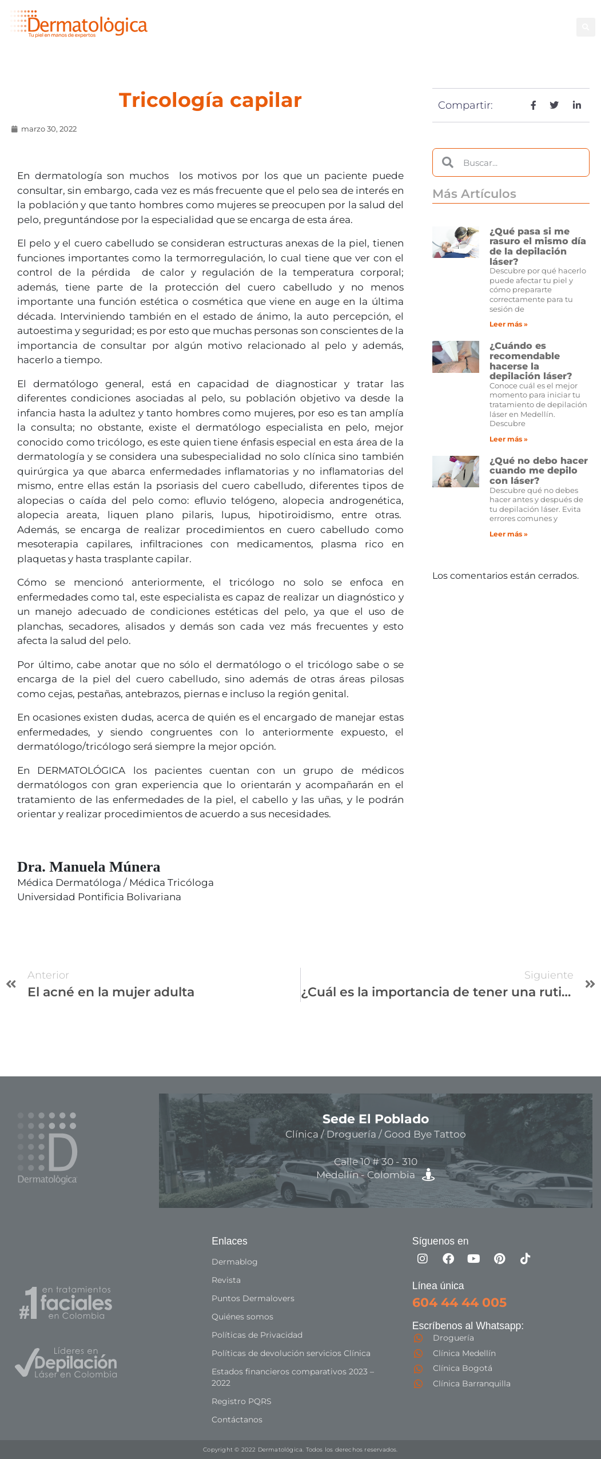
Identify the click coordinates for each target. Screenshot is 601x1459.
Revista (226, 1280)
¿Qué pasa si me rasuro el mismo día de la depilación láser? (537, 246)
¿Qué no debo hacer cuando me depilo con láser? (538, 470)
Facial (454, 20)
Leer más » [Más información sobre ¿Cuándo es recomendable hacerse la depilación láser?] (508, 439)
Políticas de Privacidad (257, 1335)
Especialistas (404, 32)
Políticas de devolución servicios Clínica (291, 1353)
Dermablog (235, 1262)
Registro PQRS (242, 1401)
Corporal (410, 20)
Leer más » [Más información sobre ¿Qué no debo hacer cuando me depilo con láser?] (508, 534)
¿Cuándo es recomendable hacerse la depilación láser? (530, 360)
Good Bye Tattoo (518, 20)
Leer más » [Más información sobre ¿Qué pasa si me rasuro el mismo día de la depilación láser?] (508, 324)
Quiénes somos (242, 1316)
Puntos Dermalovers (253, 1298)
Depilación (354, 20)
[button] (585, 27)
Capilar (346, 32)
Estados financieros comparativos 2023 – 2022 (293, 1377)
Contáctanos (237, 1419)
